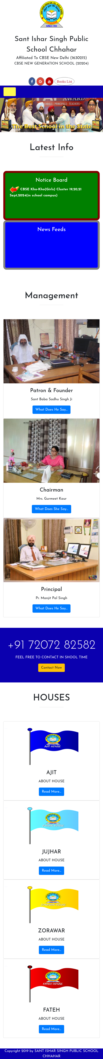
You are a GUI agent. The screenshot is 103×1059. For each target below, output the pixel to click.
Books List (64, 81)
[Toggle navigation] (10, 91)
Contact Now (51, 668)
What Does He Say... (51, 409)
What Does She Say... (51, 509)
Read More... (51, 791)
